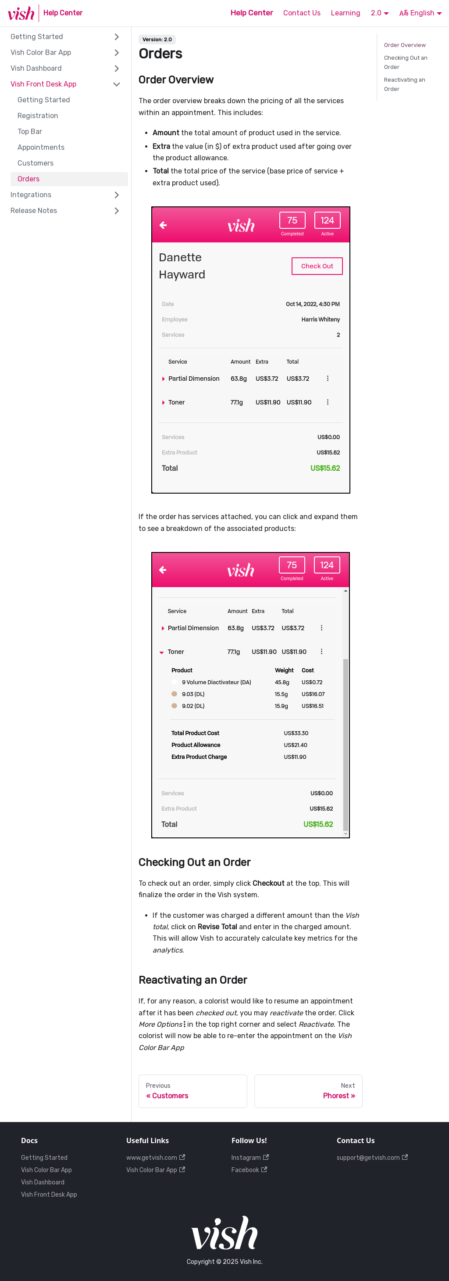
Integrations (31, 195)
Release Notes (34, 210)
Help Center (251, 12)
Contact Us (302, 13)
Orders (28, 179)
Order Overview (405, 45)
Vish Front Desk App (43, 84)
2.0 (376, 13)
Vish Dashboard (36, 68)
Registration (38, 116)
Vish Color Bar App (41, 52)
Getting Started (37, 36)
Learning (345, 13)
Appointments (41, 147)
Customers (35, 163)
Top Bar (30, 131)
